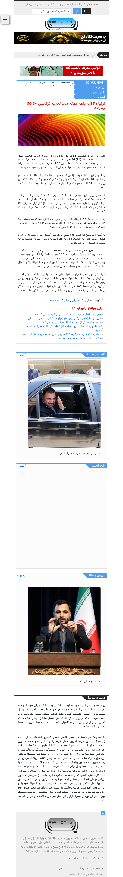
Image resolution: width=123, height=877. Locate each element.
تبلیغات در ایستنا (75, 4)
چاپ (66, 300)
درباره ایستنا (81, 868)
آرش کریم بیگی (80, 300)
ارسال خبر (64, 868)
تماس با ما (48, 4)
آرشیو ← (21, 355)
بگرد (77, 11)
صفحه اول (92, 4)
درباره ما (60, 4)
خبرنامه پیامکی (33, 4)
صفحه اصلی (53, 300)
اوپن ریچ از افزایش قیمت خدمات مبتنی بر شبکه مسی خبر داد (66, 55)
